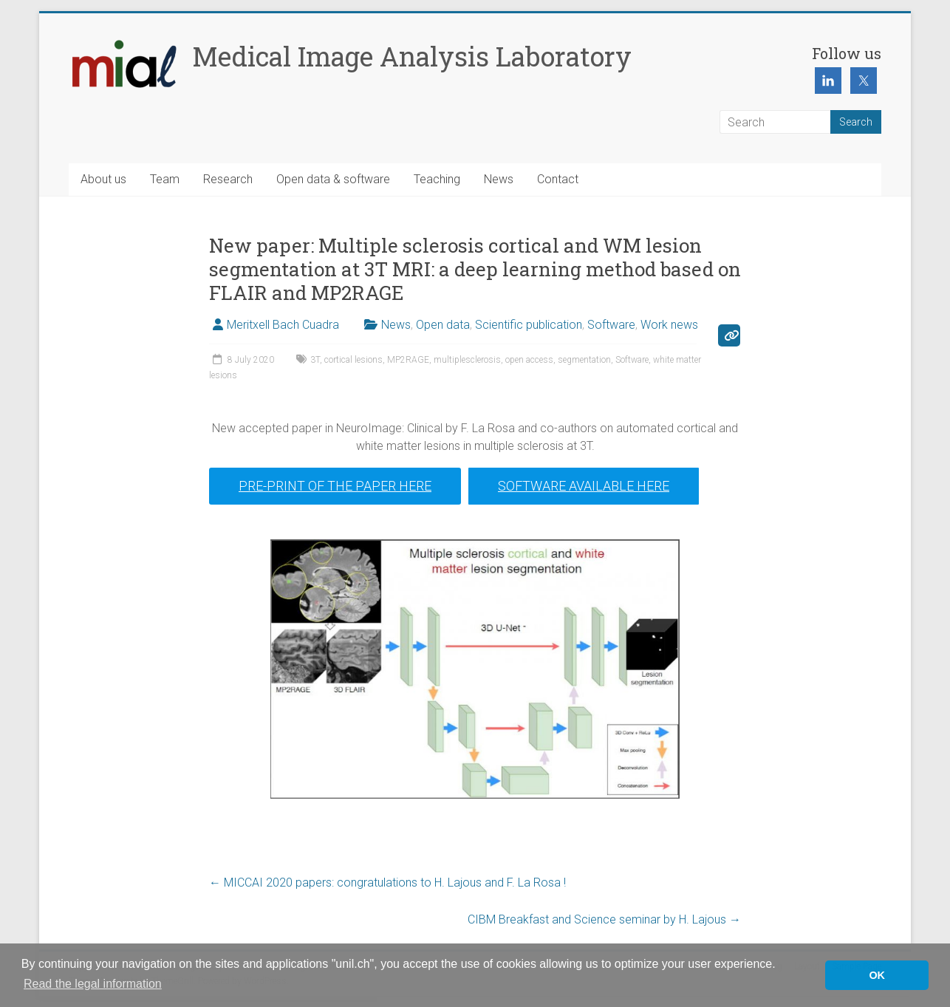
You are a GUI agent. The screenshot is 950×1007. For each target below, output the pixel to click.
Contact (557, 179)
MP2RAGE (408, 360)
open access (529, 360)
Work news (669, 325)
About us (103, 179)
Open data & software (333, 179)
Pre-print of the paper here (335, 486)
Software (611, 325)
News (498, 179)
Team (165, 179)
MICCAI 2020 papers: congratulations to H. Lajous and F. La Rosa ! (387, 882)
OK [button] (877, 975)
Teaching (437, 179)
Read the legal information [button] (93, 983)
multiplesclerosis (467, 360)
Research (228, 179)
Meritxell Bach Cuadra (283, 325)
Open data (443, 325)
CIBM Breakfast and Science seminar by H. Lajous (604, 919)
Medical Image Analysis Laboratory (412, 56)
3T (315, 360)
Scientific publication (528, 325)
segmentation (584, 360)
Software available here (583, 486)
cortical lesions (353, 360)
